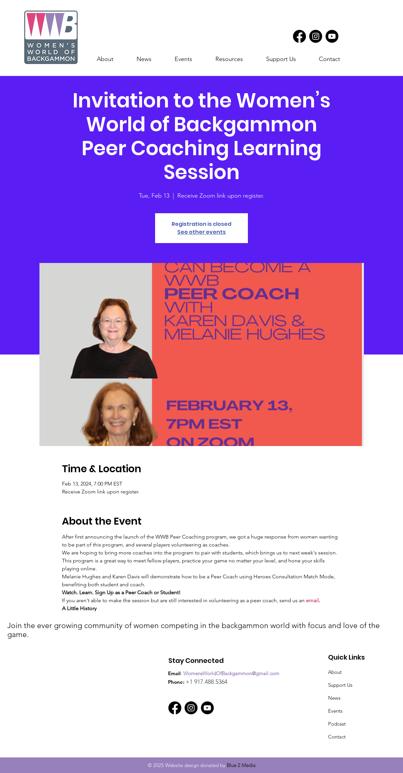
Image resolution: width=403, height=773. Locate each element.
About (335, 672)
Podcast (337, 724)
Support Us (340, 685)
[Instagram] (315, 36)
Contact (337, 737)
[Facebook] (299, 36)
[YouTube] (331, 36)
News (334, 698)
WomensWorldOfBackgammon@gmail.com (231, 673)
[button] (151, 59)
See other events (201, 232)
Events (335, 711)
